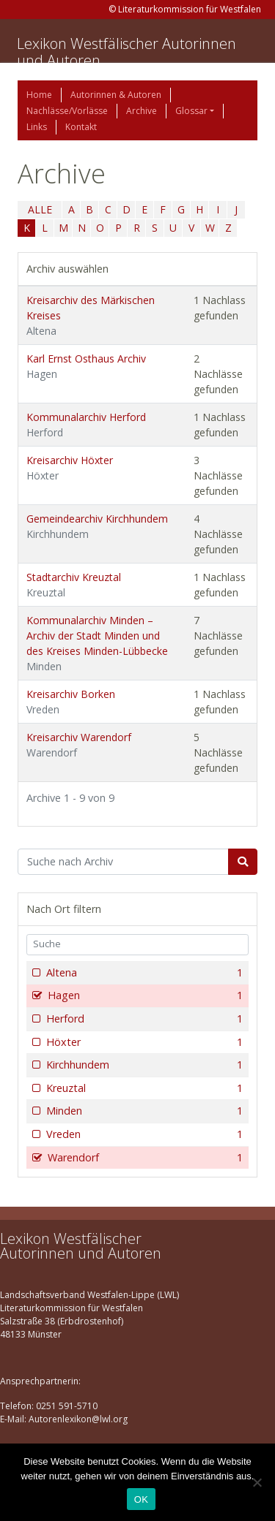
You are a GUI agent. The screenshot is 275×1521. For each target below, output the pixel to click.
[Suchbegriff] (123, 862)
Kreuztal (143, 1088)
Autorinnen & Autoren (115, 94)
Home (39, 94)
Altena (143, 973)
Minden (143, 1111)
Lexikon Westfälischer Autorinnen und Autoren (126, 52)
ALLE (40, 209)
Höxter (143, 1042)
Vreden (143, 1134)
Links (36, 127)
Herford (143, 1019)
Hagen (144, 995)
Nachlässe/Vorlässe (67, 111)
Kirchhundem (143, 1065)
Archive (141, 111)
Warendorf (144, 1158)
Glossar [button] (191, 111)
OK (141, 1499)
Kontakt (81, 127)
